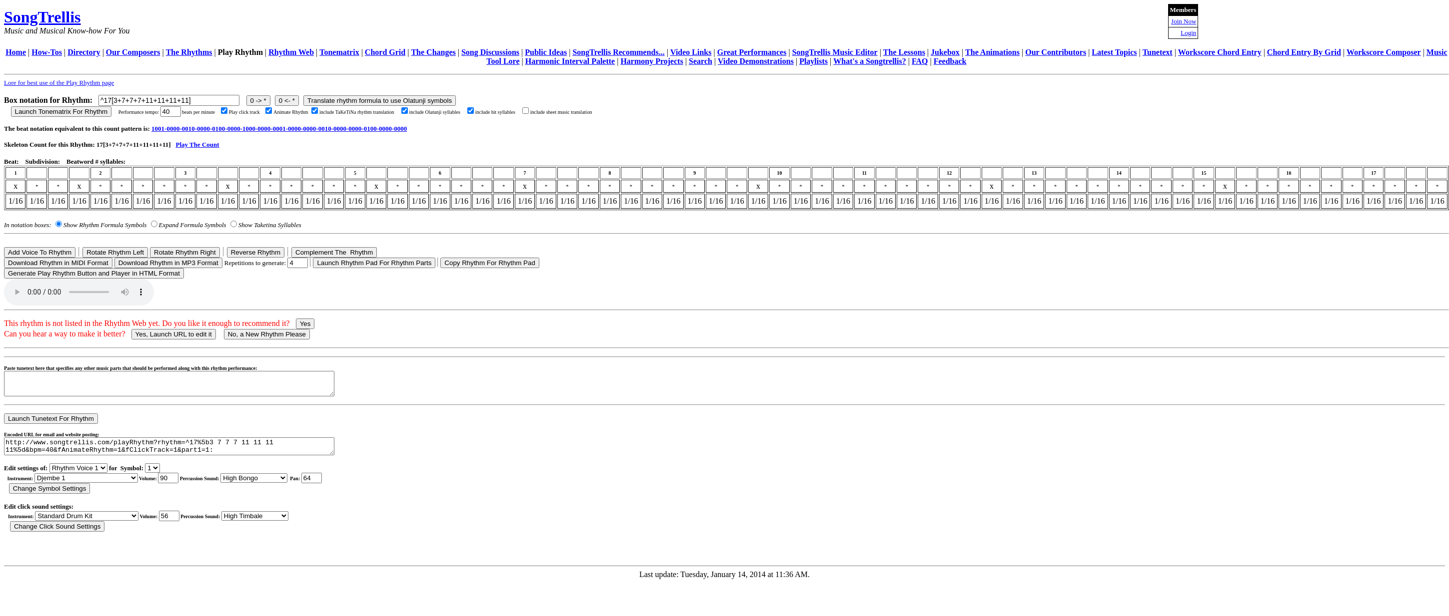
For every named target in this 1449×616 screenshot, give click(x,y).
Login (1188, 32)
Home (15, 52)
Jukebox (945, 52)
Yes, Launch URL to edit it (173, 334)
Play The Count (197, 144)
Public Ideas (546, 52)
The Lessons (904, 52)
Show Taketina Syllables (269, 225)
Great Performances (752, 52)
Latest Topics (1114, 52)
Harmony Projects (651, 61)
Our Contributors (1055, 52)
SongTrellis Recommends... (618, 52)
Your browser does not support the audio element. (79, 292)
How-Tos (46, 52)
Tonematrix (339, 52)
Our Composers (133, 52)
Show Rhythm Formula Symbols (104, 225)
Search (700, 61)
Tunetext (1158, 52)
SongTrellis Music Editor (835, 52)
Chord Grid (385, 52)
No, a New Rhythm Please (267, 334)
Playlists (813, 61)
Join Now (1183, 21)
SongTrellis (42, 17)
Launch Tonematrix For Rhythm (61, 111)
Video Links (691, 52)
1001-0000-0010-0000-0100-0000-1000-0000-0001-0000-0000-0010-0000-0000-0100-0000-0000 (279, 128)
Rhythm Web (291, 52)
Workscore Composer (1384, 52)
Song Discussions (490, 52)
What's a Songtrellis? (869, 61)
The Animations (992, 52)
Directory (83, 52)
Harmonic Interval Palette (570, 61)
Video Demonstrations (756, 61)
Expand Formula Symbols (192, 225)
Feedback (950, 61)
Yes (305, 323)
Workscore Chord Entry (1220, 52)
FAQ (920, 61)
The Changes (433, 52)
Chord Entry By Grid (1304, 52)
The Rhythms (189, 52)
